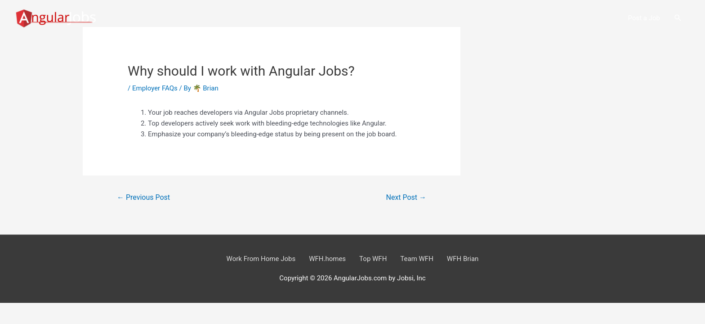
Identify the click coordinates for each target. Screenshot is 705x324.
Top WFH (373, 259)
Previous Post (143, 197)
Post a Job (644, 18)
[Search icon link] (678, 18)
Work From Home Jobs (261, 259)
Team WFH (416, 259)
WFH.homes (327, 259)
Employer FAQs (155, 88)
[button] (678, 18)
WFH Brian (463, 259)
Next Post (406, 197)
